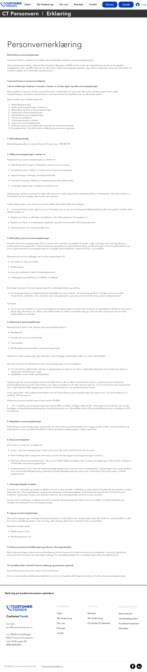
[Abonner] (109, 5)
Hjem (60, 613)
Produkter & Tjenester (99, 623)
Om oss (61, 623)
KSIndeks (123, 628)
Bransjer (61, 628)
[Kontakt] (126, 5)
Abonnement (125, 613)
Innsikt (60, 633)
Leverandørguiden (128, 618)
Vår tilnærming (64, 618)
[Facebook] (132, 666)
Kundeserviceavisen (129, 623)
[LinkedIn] (139, 666)
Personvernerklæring (52, 666)
